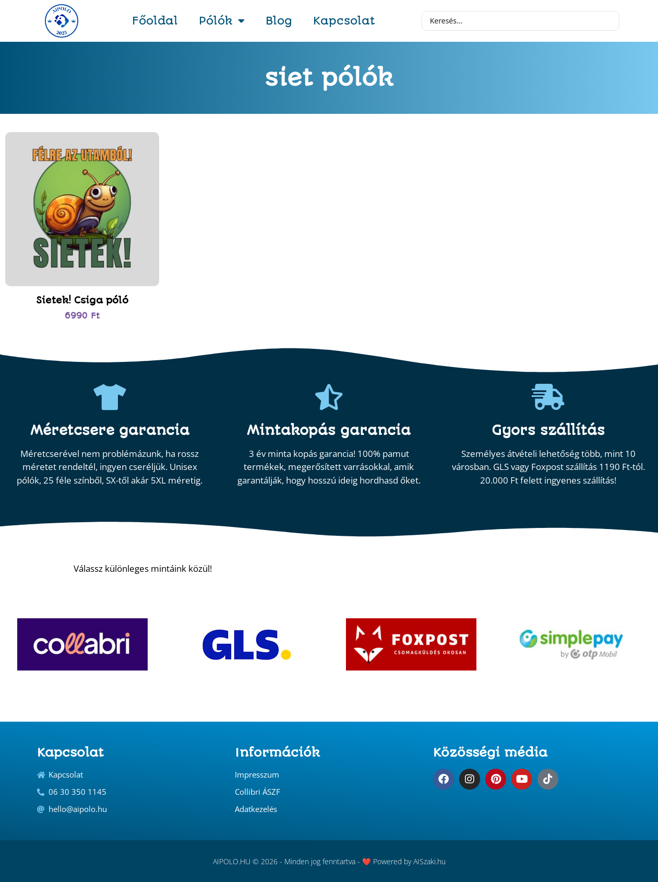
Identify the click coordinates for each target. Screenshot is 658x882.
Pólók (222, 20)
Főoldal (155, 20)
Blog (279, 20)
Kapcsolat (344, 20)
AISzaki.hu (429, 861)
